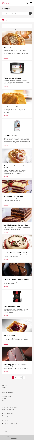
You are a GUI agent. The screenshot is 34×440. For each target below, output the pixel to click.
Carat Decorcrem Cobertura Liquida (17, 279)
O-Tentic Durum (9, 48)
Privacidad (13, 438)
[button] (17, 20)
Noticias (4, 398)
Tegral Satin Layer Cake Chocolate (16, 225)
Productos (4, 385)
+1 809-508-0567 (6, 421)
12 (21, 378)
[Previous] (10, 377)
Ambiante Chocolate (11, 135)
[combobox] (17, 13)
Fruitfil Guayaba (9, 335)
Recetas (4, 387)
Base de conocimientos (8, 409)
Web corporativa (7, 416)
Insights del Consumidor (8, 392)
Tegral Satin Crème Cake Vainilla (15, 252)
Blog (3, 400)
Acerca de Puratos (6, 396)
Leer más (6, 58)
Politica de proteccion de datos (10, 407)
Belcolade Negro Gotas (12, 307)
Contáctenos (5, 403)
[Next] (23, 377)
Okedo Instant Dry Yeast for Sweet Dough (15, 167)
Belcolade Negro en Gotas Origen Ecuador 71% (16, 365)
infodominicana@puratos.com (10, 424)
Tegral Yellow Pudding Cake (13, 196)
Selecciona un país (7, 413)
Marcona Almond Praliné (12, 78)
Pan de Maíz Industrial (11, 107)
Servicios (4, 390)
